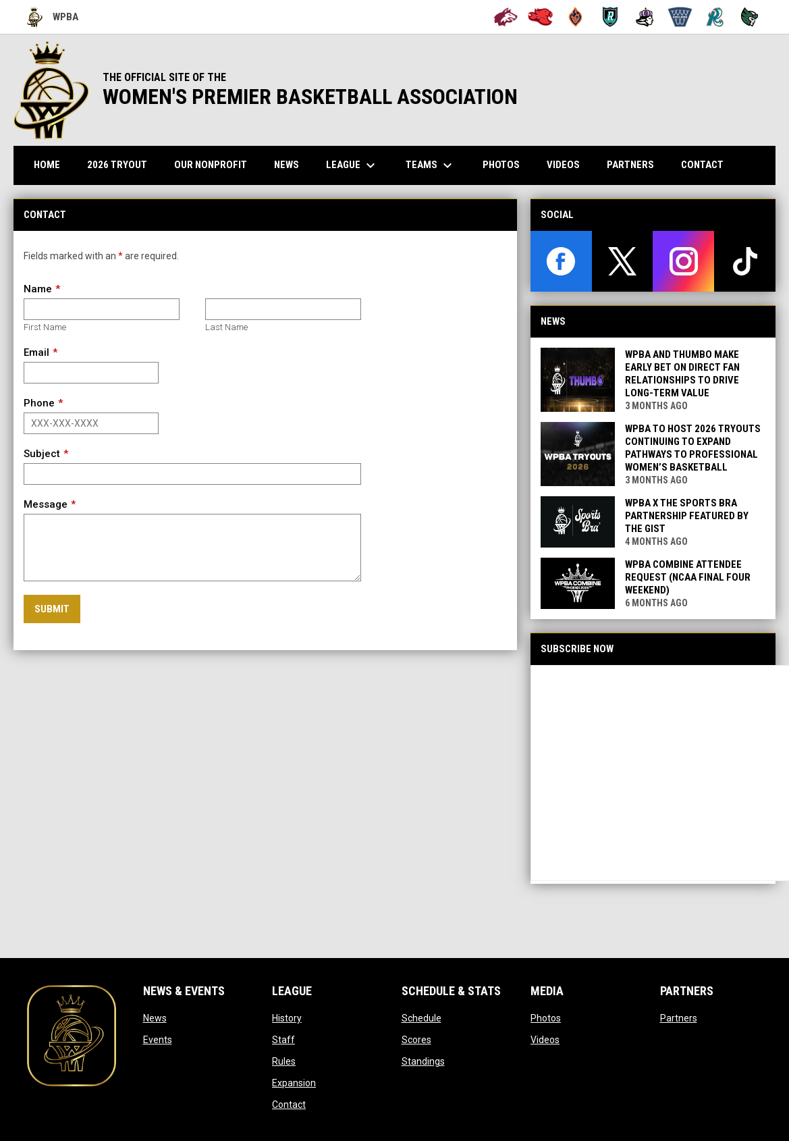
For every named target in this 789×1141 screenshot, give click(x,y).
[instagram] (683, 261)
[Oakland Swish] (680, 17)
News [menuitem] (286, 165)
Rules (284, 1061)
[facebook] (561, 261)
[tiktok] (745, 261)
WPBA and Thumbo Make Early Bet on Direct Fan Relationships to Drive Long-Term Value (682, 373)
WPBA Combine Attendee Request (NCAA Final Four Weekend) (688, 577)
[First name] (102, 309)
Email (36, 352)
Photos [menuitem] (501, 165)
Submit (52, 609)
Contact (289, 1104)
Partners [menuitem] (630, 165)
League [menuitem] (352, 165)
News (155, 1018)
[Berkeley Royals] (610, 17)
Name (38, 289)
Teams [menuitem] (431, 165)
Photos (545, 1018)
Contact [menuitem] (702, 165)
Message (45, 504)
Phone (39, 403)
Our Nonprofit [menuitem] (215, 164)
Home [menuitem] (47, 165)
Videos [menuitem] (563, 165)
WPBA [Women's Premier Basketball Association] (52, 17)
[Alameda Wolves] (505, 17)
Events (157, 1039)
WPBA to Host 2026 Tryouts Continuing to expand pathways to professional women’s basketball (693, 448)
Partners (678, 1018)
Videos (545, 1039)
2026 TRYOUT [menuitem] (122, 164)
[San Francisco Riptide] (715, 17)
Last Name (226, 327)
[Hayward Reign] (644, 17)
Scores (416, 1039)
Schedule (421, 1018)
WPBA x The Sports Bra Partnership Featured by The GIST (687, 516)
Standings (423, 1061)
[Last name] (283, 309)
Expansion (294, 1083)
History (287, 1018)
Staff (283, 1039)
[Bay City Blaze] (575, 17)
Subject (42, 454)
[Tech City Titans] (749, 17)
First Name (45, 327)
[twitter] (622, 261)
